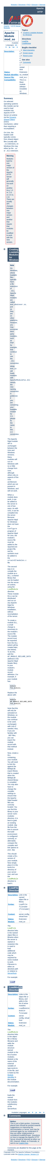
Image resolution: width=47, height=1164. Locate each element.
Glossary (34, 5)
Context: (11, 914)
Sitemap (42, 5)
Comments (27, 62)
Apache (6, 26)
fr (6, 47)
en (16, 45)
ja (10, 47)
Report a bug (27, 56)
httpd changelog (29, 50)
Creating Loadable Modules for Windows (14, 254)
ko (13, 47)
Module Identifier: (11, 75)
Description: (9, 51)
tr (17, 47)
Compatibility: (10, 80)
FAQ (28, 5)
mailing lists (23, 1143)
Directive (14, 890)
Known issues (28, 53)
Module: (11, 922)
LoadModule (26, 43)
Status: (7, 72)
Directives (22, 5)
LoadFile (25, 41)
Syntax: (11, 904)
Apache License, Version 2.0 (28, 1154)
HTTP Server (16, 26)
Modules (14, 5)
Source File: (9, 77)
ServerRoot (12, 973)
